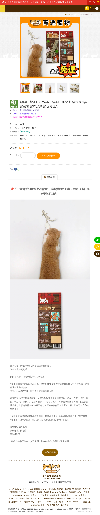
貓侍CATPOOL (65, 501)
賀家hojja (35, 495)
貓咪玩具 (88, 14)
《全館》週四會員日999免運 (24, 113)
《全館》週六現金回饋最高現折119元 (27, 116)
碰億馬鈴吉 (69, 489)
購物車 (96, 8)
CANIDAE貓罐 (52, 501)
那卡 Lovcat (27, 489)
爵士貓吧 (87, 501)
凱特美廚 (64, 505)
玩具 (82, 14)
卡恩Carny (13, 498)
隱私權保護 (39, 512)
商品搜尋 (87, 8)
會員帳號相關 (12, 512)
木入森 (33, 498)
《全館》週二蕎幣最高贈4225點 (25, 110)
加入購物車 (50, 156)
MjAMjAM (77, 501)
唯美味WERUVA (52, 505)
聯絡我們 (98, 3)
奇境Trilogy (29, 501)
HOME (68, 14)
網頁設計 (81, 512)
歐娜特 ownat (40, 489)
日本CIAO (40, 501)
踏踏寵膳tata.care (69, 495)
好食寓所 (31, 492)
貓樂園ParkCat (75, 492)
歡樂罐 (60, 489)
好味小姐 (70, 498)
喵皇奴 (78, 498)
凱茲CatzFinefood (46, 498)
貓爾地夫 (82, 495)
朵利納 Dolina (15, 489)
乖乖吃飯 (86, 498)
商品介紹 (51, 179)
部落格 (77, 509)
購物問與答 (86, 509)
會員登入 (90, 8)
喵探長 (78, 489)
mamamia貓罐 (37, 505)
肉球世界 (86, 489)
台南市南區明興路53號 (61, 482)
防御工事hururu (51, 492)
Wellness (63, 492)
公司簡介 (70, 509)
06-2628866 (42, 482)
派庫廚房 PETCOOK (17, 492)
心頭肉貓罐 (54, 495)
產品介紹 (75, 14)
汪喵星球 (44, 495)
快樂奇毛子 (24, 498)
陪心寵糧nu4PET (15, 501)
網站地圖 (22, 512)
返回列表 (51, 452)
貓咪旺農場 (60, 498)
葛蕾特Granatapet (21, 495)
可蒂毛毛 (52, 489)
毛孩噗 (39, 492)
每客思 (86, 492)
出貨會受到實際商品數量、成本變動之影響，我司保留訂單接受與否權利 (39, 2)
